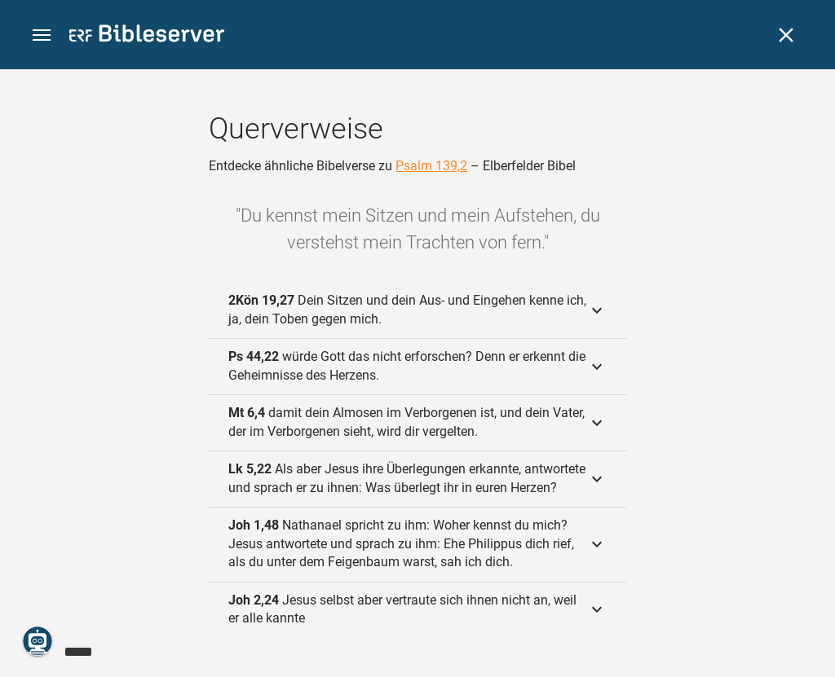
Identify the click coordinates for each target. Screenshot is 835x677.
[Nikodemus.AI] (37, 641)
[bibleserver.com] (146, 36)
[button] (42, 35)
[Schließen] (786, 35)
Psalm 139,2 (431, 166)
